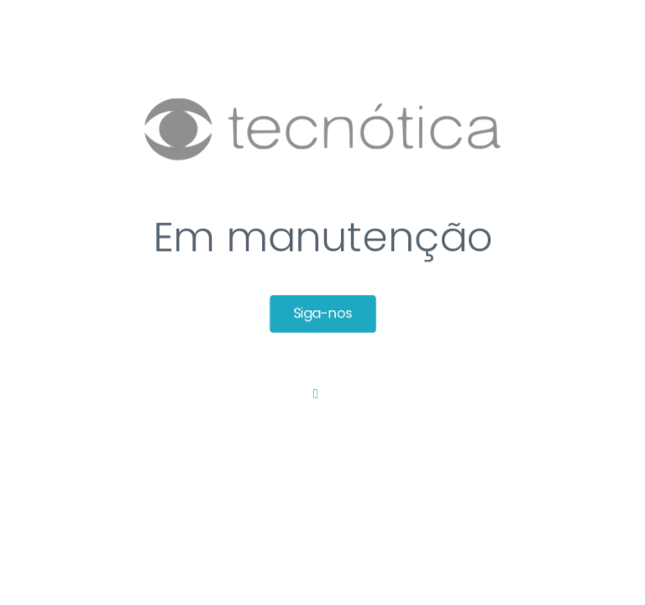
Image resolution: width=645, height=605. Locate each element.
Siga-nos (323, 315)
